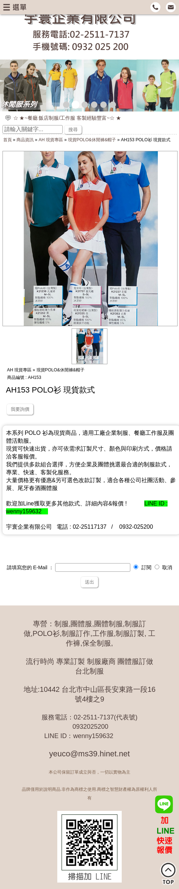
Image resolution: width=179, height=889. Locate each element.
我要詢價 (20, 409)
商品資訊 (25, 139)
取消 (164, 567)
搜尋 (73, 129)
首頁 (7, 139)
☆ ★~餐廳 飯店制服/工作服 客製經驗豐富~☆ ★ (67, 118)
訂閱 (142, 567)
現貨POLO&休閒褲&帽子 (92, 139)
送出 (89, 582)
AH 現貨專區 (51, 139)
